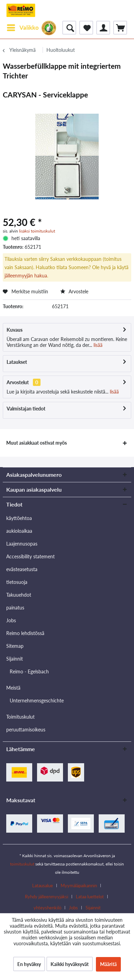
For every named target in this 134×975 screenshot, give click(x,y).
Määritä (108, 964)
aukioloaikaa (19, 531)
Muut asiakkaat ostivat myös (36, 443)
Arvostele (74, 291)
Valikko (23, 26)
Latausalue (42, 885)
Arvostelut (18, 382)
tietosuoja (16, 582)
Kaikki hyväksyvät (70, 964)
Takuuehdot (18, 595)
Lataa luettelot (90, 896)
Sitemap (15, 646)
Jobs (11, 620)
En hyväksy (29, 964)
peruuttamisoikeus (25, 729)
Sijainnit (14, 659)
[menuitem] (22, 28)
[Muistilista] (86, 28)
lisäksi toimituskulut (37, 231)
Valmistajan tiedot (26, 408)
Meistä (13, 688)
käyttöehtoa (19, 518)
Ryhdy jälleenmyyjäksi (46, 896)
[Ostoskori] (120, 28)
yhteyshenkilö (47, 907)
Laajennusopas (21, 544)
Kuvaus (15, 330)
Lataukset (17, 362)
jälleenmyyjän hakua (26, 275)
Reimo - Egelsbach (29, 671)
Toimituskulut (20, 717)
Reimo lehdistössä (25, 633)
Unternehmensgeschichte (37, 700)
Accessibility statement (30, 556)
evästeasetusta (21, 569)
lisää (97, 345)
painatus (15, 607)
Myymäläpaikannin (79, 885)
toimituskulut (22, 864)
